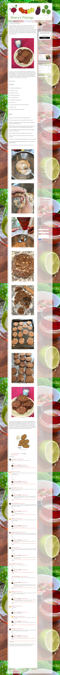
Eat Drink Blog (40, 118)
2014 (40, 223)
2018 (40, 218)
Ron (12, 547)
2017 (40, 219)
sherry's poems (40, 163)
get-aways (39, 127)
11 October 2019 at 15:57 (24, 612)
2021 (40, 192)
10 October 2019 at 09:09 (24, 582)
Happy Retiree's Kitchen (15, 532)
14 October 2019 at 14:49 (24, 635)
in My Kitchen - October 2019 (44, 205)
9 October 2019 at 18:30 (16, 547)
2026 (40, 186)
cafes (39, 96)
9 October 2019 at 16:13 (23, 481)
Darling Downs (40, 110)
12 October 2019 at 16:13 (24, 621)
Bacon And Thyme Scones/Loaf (44, 201)
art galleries (40, 83)
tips (38, 174)
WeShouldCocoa (40, 182)
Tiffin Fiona (13, 591)
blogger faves (40, 91)
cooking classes (40, 108)
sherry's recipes (40, 164)
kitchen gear (40, 139)
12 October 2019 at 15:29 (21, 616)
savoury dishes (40, 161)
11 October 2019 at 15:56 (24, 598)
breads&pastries (40, 93)
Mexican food (40, 145)
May (41, 211)
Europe (39, 120)
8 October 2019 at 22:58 (21, 503)
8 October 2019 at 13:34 (17, 471)
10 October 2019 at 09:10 (24, 555)
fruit (39, 126)
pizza (39, 153)
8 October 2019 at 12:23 (23, 465)
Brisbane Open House (41, 95)
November (41, 197)
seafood (39, 162)
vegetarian (39, 181)
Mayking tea (40, 144)
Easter (39, 117)
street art (39, 171)
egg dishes (39, 119)
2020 (40, 193)
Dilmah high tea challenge (42, 113)
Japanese (39, 138)
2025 (40, 187)
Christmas (39, 103)
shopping (39, 165)
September (41, 206)
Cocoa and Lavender (14, 503)
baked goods (40, 85)
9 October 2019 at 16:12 (23, 511)
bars (39, 86)
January (41, 216)
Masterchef (40, 143)
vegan (39, 179)
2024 (40, 188)
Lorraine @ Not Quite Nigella (15, 576)
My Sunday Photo (40, 148)
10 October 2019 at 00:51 (19, 563)
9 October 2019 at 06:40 (22, 532)
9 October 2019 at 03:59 (18, 518)
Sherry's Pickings (16, 465)
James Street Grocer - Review (44, 202)
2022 (40, 191)
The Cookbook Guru (41, 173)
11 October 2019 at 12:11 (18, 591)
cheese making (40, 100)
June (41, 210)
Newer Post (11, 669)
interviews (39, 137)
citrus (39, 104)
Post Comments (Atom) (16, 671)
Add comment (12, 641)
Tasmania (39, 172)
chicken (39, 101)
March (41, 214)
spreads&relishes (40, 170)
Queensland (40, 156)
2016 (40, 220)
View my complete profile (41, 29)
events (39, 121)
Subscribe (45, 37)
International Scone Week (42, 136)
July (40, 209)
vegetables (39, 180)
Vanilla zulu (40, 178)
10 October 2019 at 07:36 (23, 576)
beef (39, 87)
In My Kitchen (40, 135)
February (41, 215)
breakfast (39, 94)
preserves (39, 154)
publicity (39, 155)
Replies (13, 463)
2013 (40, 224)
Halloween (39, 130)
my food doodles (40, 147)
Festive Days (40, 122)
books (39, 92)
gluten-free (39, 128)
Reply (12, 461)
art (38, 82)
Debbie (12, 471)
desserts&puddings (41, 112)
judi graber (13, 518)
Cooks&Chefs (40, 109)
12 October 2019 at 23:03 (19, 628)
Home (23, 669)
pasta (39, 152)
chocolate (39, 102)
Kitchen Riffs (13, 563)
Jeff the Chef (13, 628)
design (39, 111)
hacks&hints (40, 129)
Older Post (34, 669)
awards (39, 84)
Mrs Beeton (40, 146)
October (41, 198)
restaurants (40, 157)
